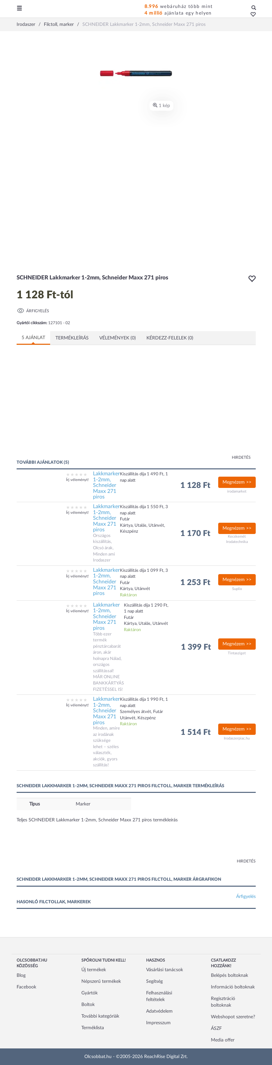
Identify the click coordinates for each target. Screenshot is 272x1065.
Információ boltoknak (233, 987)
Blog (21, 975)
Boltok (88, 1004)
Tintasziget (237, 653)
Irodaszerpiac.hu (237, 738)
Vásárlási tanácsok (164, 970)
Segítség (154, 981)
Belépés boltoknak (229, 975)
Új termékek (93, 970)
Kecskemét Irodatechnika (237, 539)
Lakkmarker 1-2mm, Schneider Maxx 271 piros (106, 485)
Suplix (237, 589)
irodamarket (236, 491)
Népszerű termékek (101, 981)
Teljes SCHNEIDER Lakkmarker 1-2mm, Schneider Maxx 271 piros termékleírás (97, 820)
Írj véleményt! (77, 480)
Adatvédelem (159, 1011)
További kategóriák (100, 1016)
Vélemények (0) (117, 338)
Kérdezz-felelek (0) (169, 338)
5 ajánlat (33, 337)
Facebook (26, 987)
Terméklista (92, 1028)
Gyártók (89, 993)
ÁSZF (216, 1028)
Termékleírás (72, 338)
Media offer (222, 1040)
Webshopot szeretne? (233, 1017)
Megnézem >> (237, 482)
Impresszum (158, 1023)
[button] (251, 15)
